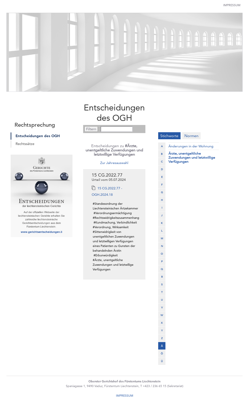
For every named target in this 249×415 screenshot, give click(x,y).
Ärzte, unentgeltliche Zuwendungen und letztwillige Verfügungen (191, 157)
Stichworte (169, 135)
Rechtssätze (25, 144)
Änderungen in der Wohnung (190, 146)
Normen (191, 135)
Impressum (231, 5)
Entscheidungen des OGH (38, 136)
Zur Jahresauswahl (114, 163)
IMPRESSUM (124, 396)
